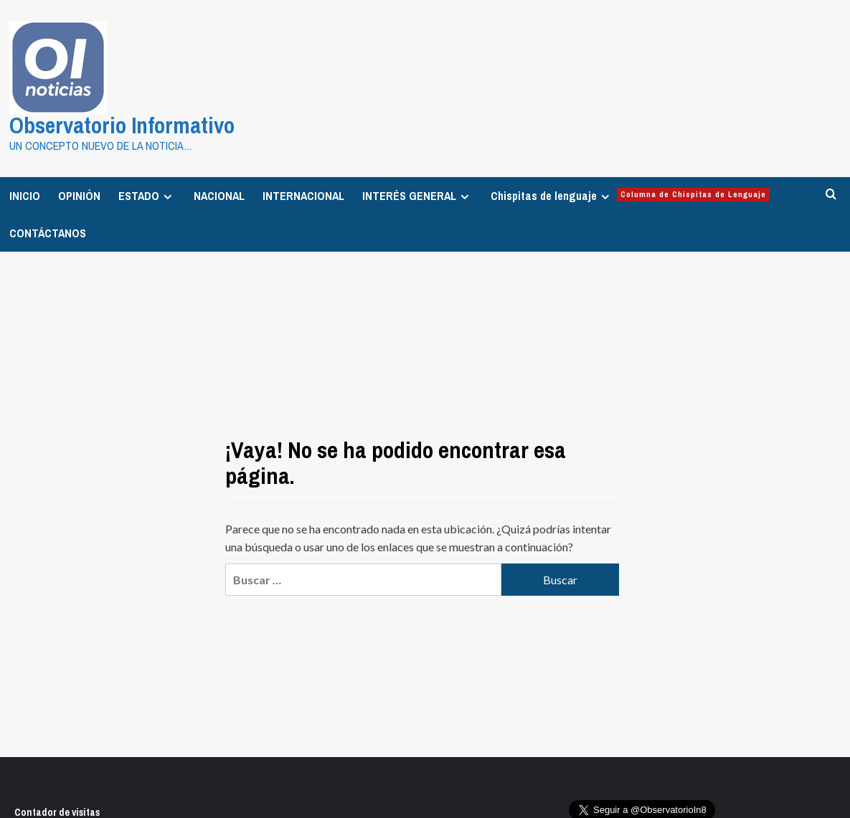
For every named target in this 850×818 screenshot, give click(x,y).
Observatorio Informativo (118, 125)
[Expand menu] (167, 196)
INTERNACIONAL (303, 195)
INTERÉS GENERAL (417, 195)
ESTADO (147, 195)
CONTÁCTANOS (47, 232)
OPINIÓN (79, 195)
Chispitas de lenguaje (630, 195)
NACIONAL (219, 195)
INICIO (24, 195)
